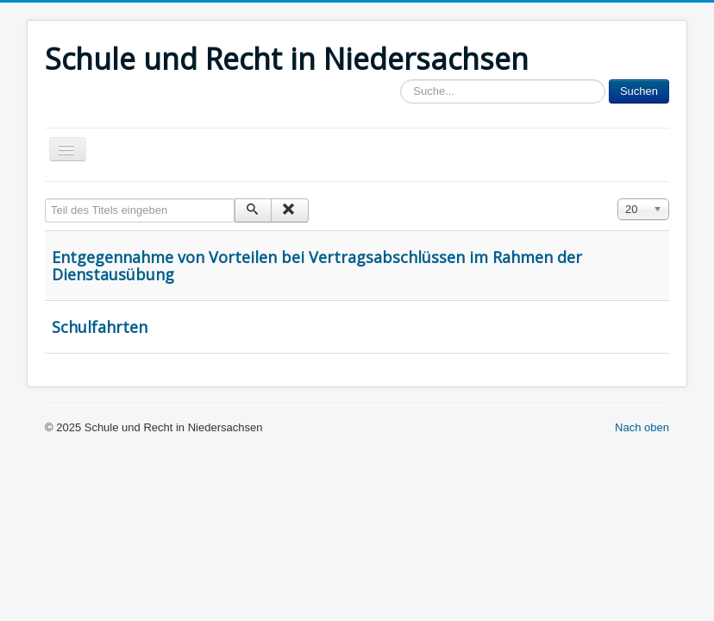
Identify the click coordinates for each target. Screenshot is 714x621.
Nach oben (642, 427)
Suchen (639, 91)
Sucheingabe (400, 79)
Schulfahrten (99, 327)
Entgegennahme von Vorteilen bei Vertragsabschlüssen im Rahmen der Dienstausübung (317, 266)
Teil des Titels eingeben (45, 198)
